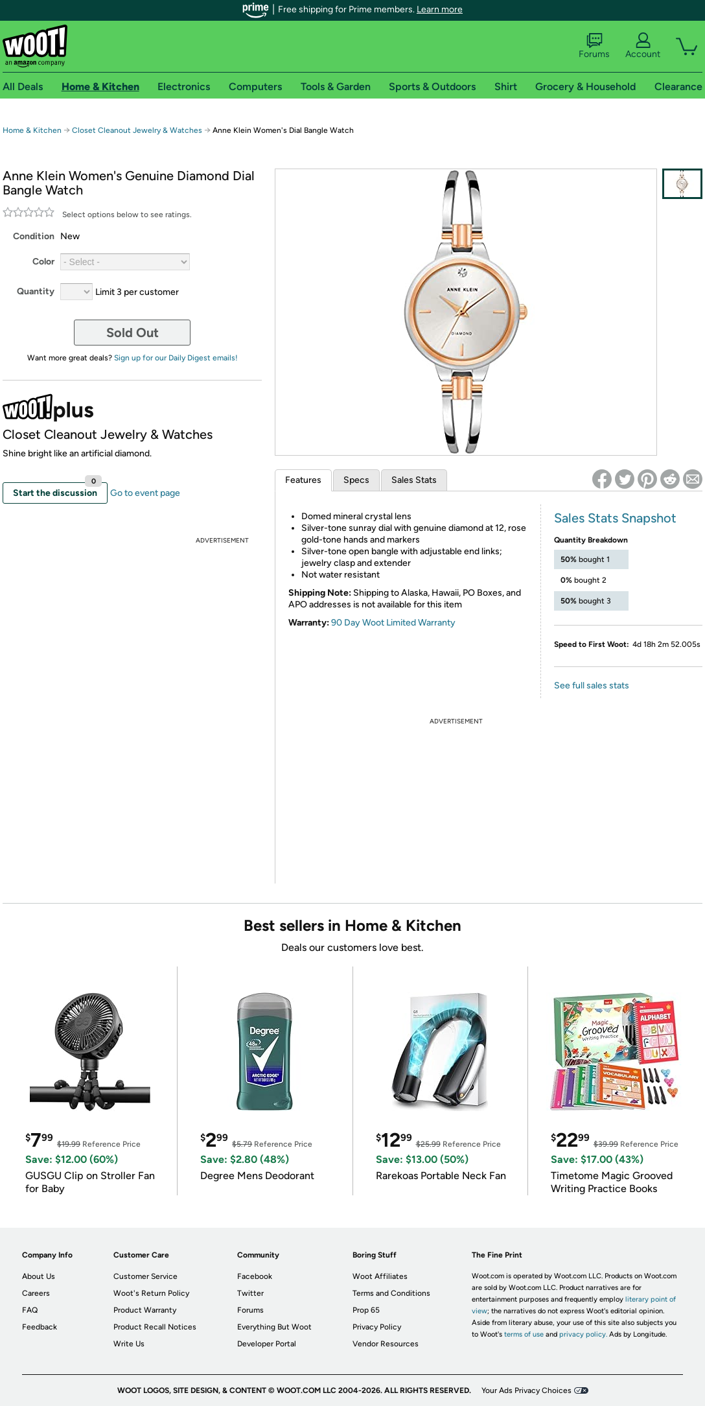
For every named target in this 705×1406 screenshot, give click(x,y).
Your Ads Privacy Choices (526, 1390)
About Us (38, 1276)
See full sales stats (591, 685)
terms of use (524, 1334)
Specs (356, 480)
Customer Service (145, 1276)
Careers (36, 1293)
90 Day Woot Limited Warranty (393, 622)
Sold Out (132, 332)
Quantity (35, 291)
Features (303, 480)
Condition (33, 236)
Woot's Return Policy (151, 1293)
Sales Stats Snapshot (615, 518)
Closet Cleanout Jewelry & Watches (137, 130)
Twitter (250, 1293)
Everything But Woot (274, 1326)
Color (43, 261)
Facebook (254, 1276)
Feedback (39, 1326)
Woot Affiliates (380, 1276)
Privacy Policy (376, 1326)
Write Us (128, 1343)
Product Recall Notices (154, 1326)
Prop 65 (366, 1310)
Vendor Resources (385, 1343)
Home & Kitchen (32, 130)
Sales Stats (414, 480)
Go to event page (145, 492)
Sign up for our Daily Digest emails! (176, 357)
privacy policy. (583, 1334)
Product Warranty (144, 1310)
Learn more (440, 9)
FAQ (30, 1310)
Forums (594, 46)
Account (642, 46)
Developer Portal (266, 1343)
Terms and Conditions (391, 1293)
